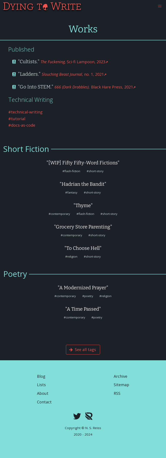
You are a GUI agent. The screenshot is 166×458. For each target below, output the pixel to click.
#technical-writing (25, 112)
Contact (44, 401)
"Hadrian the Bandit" (83, 184)
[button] (159, 6)
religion (72, 256)
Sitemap (121, 384)
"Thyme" (83, 205)
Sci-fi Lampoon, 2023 (73, 61)
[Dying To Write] (3, 6)
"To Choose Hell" (83, 248)
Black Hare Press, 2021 (93, 87)
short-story (96, 171)
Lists (41, 384)
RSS (117, 393)
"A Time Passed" (83, 309)
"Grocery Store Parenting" (83, 227)
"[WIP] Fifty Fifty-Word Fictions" (83, 163)
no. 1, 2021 (73, 74)
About (42, 393)
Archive (120, 376)
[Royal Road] (89, 417)
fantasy (72, 192)
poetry (88, 296)
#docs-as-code (21, 125)
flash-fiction (72, 171)
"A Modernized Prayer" (83, 288)
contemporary (60, 214)
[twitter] (77, 416)
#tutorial (16, 118)
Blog (41, 376)
